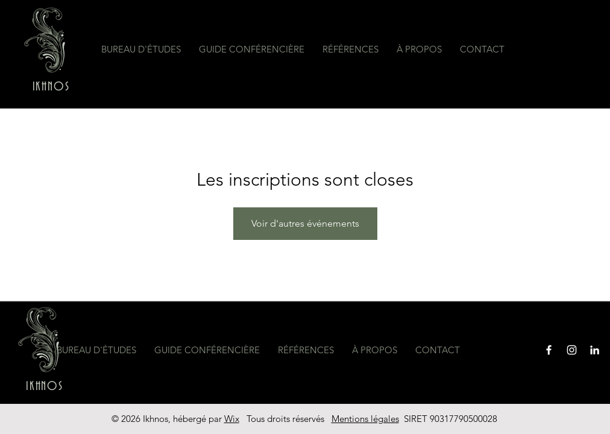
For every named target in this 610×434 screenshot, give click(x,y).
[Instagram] (571, 350)
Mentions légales (365, 418)
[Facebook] (548, 350)
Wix (231, 418)
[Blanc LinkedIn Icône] (594, 350)
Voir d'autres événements (305, 223)
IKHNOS (51, 86)
